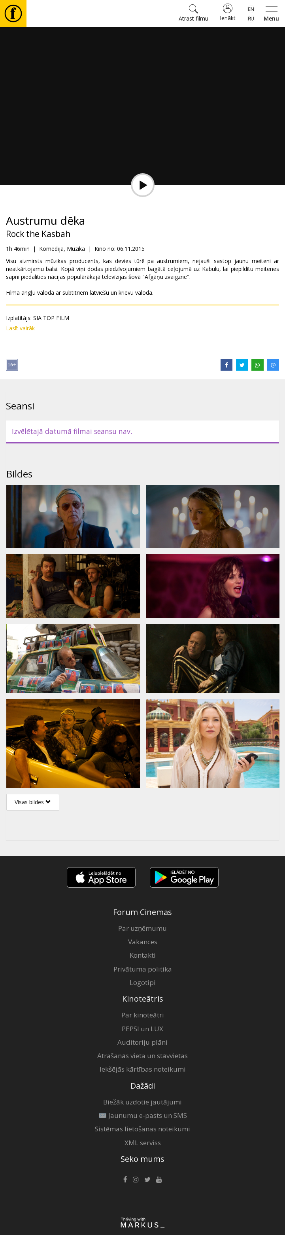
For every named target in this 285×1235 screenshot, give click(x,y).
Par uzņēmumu (142, 928)
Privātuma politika (142, 969)
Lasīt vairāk (20, 328)
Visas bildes (33, 802)
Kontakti (143, 955)
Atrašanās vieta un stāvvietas (142, 1055)
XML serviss (143, 1142)
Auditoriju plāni (142, 1042)
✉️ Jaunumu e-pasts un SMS (142, 1115)
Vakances (142, 941)
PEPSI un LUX (142, 1028)
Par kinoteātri (142, 1014)
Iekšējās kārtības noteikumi (143, 1069)
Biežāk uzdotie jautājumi (142, 1101)
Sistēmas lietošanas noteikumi (142, 1128)
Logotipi (143, 982)
